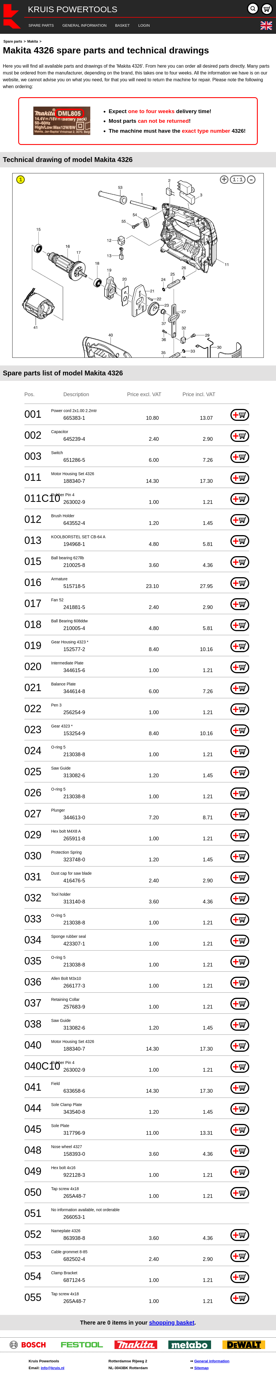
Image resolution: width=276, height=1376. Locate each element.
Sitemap (201, 1368)
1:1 (238, 179)
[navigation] (130, 26)
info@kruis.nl (52, 1368)
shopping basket (171, 1322)
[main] (138, 684)
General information (212, 1361)
